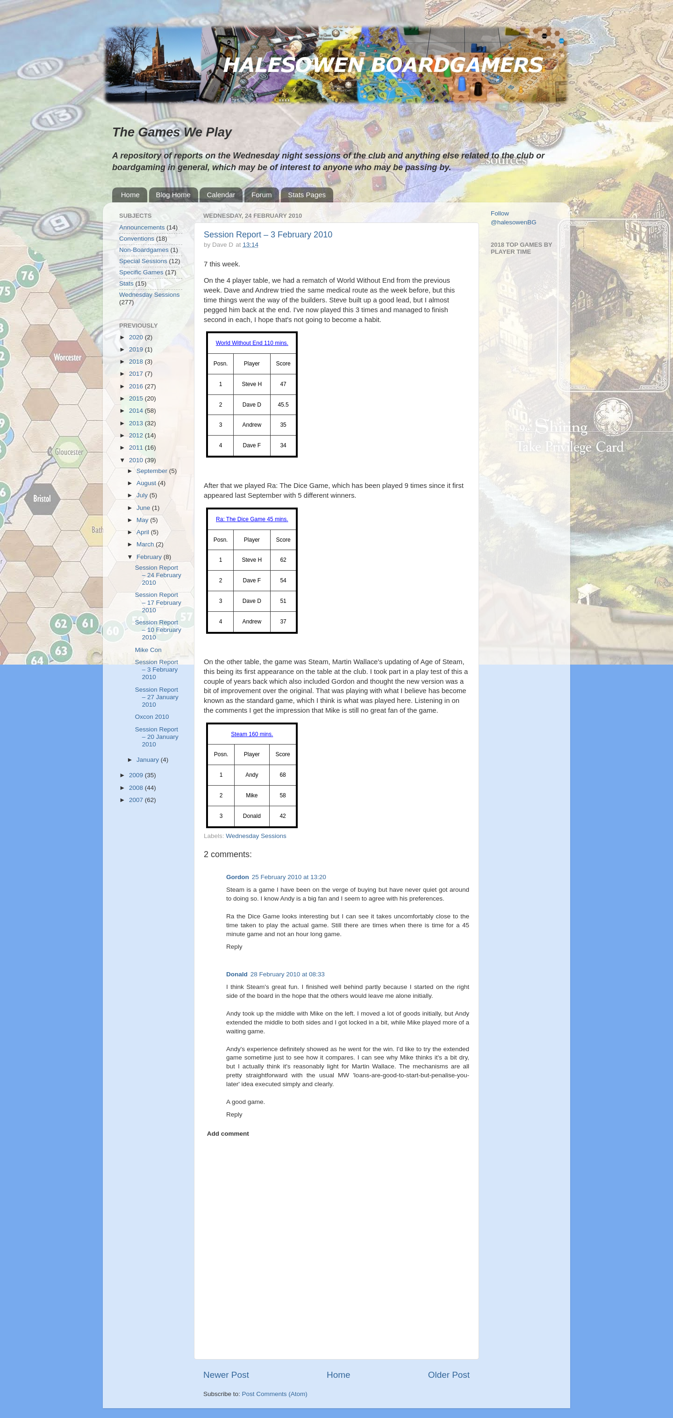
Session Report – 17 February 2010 (158, 602)
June (144, 507)
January (148, 759)
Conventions (136, 238)
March (146, 544)
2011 (137, 447)
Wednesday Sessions (256, 835)
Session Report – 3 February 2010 (268, 234)
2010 (137, 460)
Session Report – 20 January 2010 (157, 737)
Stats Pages (307, 195)
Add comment (228, 1133)
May (143, 519)
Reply (234, 946)
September (152, 470)
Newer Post (226, 1375)
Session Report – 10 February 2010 (158, 630)
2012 (137, 435)
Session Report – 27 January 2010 (157, 697)
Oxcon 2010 (152, 716)
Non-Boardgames (144, 249)
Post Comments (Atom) (275, 1393)
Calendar (221, 195)
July (143, 495)
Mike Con (148, 649)
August (147, 483)
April (143, 532)
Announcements (142, 227)
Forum (261, 195)
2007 (137, 799)
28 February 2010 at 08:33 (288, 974)
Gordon (237, 877)
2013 (137, 423)
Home (130, 195)
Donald (237, 974)
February (150, 556)
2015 (137, 398)
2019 (137, 349)
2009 (137, 775)
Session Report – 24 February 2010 (158, 575)
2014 (137, 410)
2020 (137, 337)
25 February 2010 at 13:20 (289, 877)
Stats (126, 283)
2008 (137, 787)
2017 (137, 373)
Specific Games (141, 272)
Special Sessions (143, 261)
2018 (137, 361)
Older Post (449, 1375)
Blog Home (173, 195)
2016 (137, 386)
